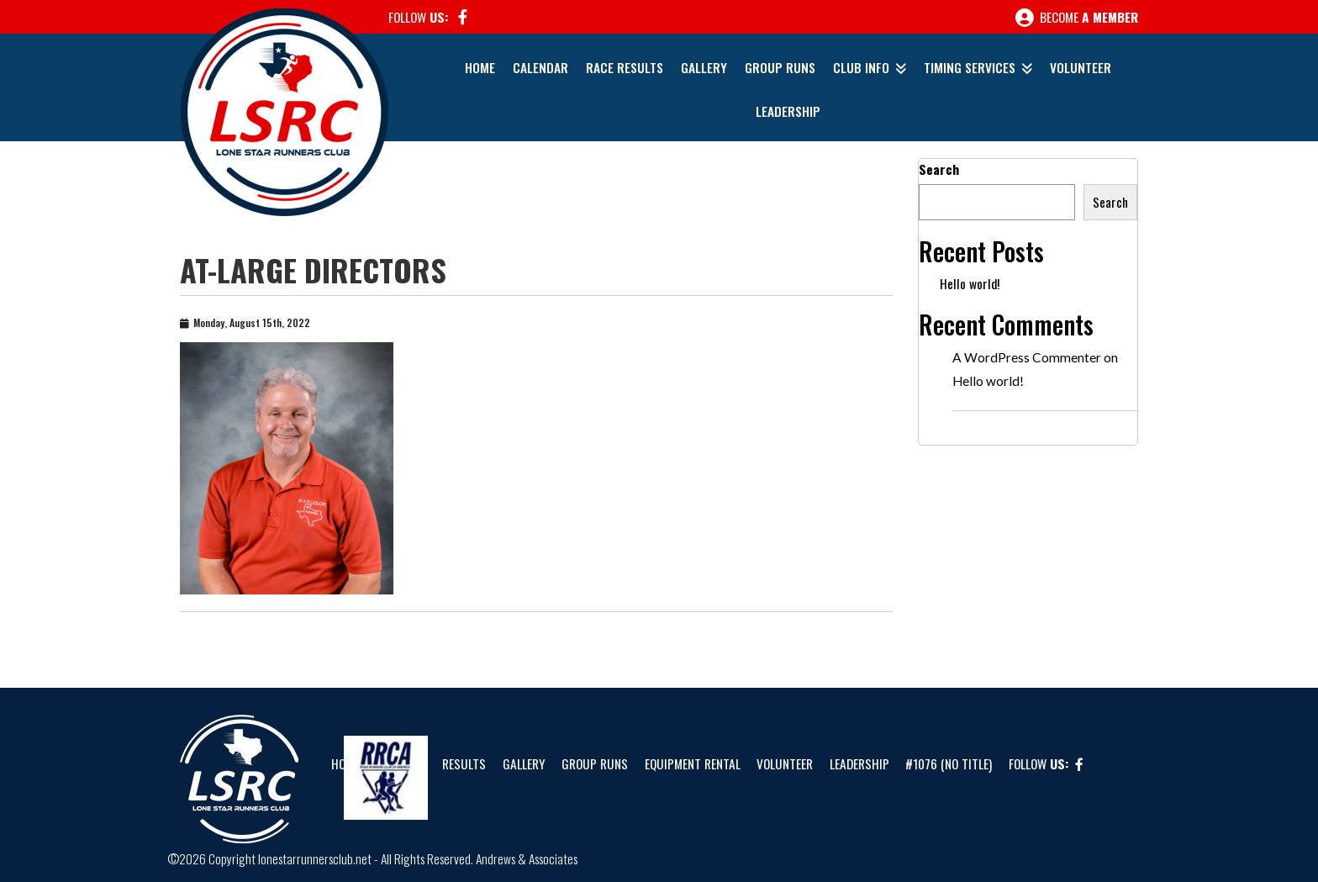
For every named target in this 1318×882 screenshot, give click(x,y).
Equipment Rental (693, 763)
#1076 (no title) (948, 763)
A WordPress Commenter (1026, 357)
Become (1076, 18)
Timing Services (969, 67)
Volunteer (1080, 67)
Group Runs (780, 67)
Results (464, 763)
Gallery (704, 67)
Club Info (861, 67)
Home (480, 67)
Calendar (540, 67)
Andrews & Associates (526, 858)
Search (939, 169)
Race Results (624, 67)
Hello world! (969, 283)
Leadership (788, 111)
